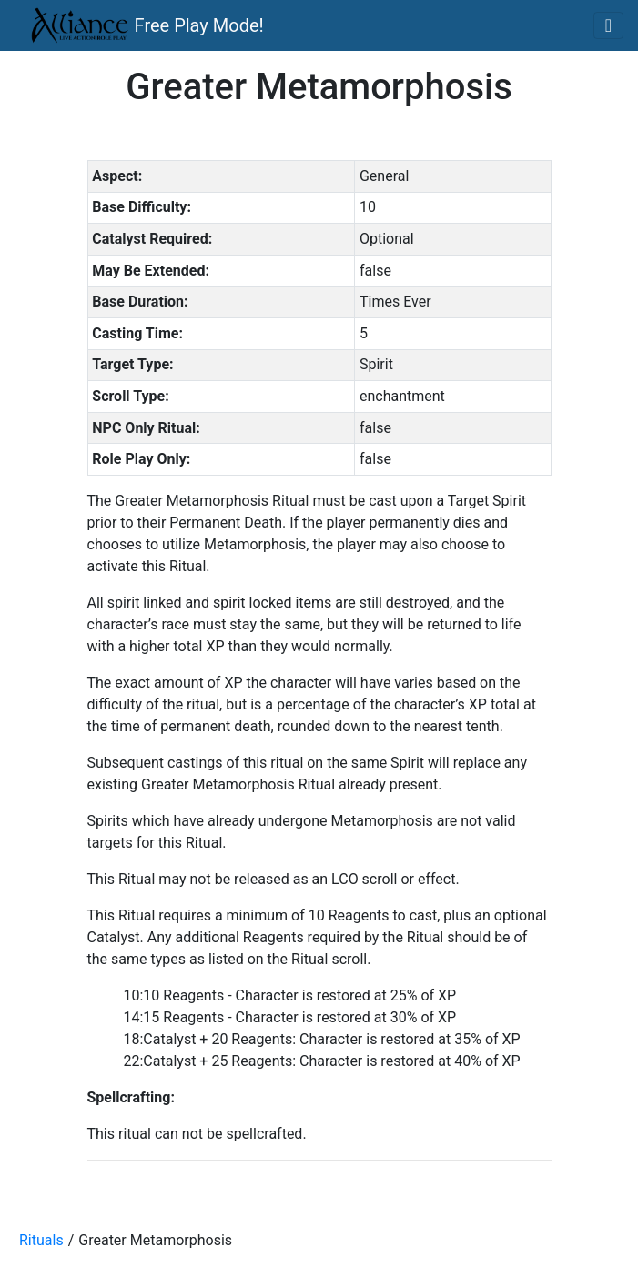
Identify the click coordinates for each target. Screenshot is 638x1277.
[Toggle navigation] (608, 25)
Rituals (41, 1240)
